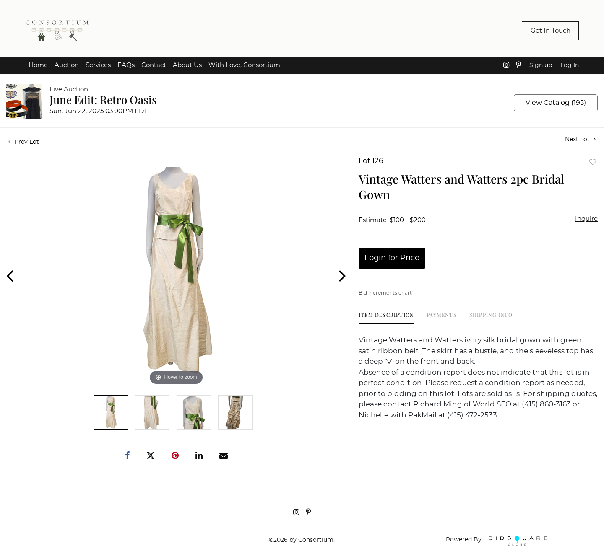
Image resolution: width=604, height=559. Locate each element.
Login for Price (391, 258)
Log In (569, 65)
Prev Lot (23, 142)
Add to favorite (593, 162)
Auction (67, 65)
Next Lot (580, 139)
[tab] (386, 318)
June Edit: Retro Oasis (103, 99)
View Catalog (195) (556, 102)
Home (38, 65)
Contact (153, 65)
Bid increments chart (385, 292)
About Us (187, 65)
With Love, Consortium (244, 65)
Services (98, 65)
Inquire (586, 219)
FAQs (126, 65)
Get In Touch (550, 31)
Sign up (540, 65)
